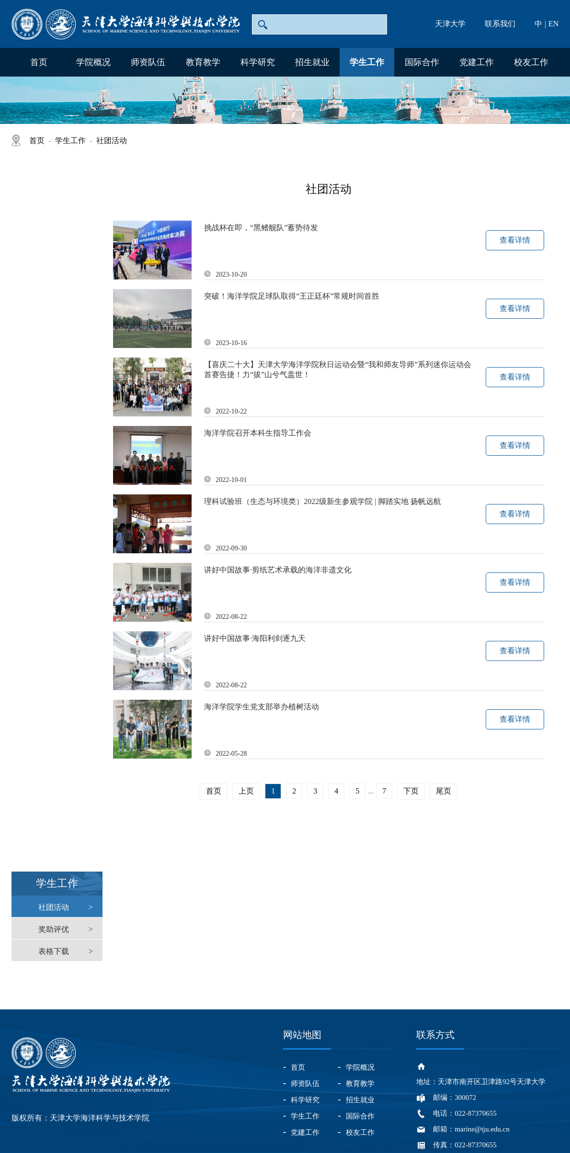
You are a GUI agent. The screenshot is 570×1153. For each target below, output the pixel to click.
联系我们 (500, 24)
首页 (38, 62)
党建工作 (476, 62)
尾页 (443, 791)
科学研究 (257, 62)
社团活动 (111, 140)
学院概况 (93, 62)
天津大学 (450, 24)
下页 (411, 791)
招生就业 (312, 62)
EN (553, 24)
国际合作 (422, 62)
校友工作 (531, 62)
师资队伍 (148, 62)
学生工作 (367, 62)
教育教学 (203, 62)
